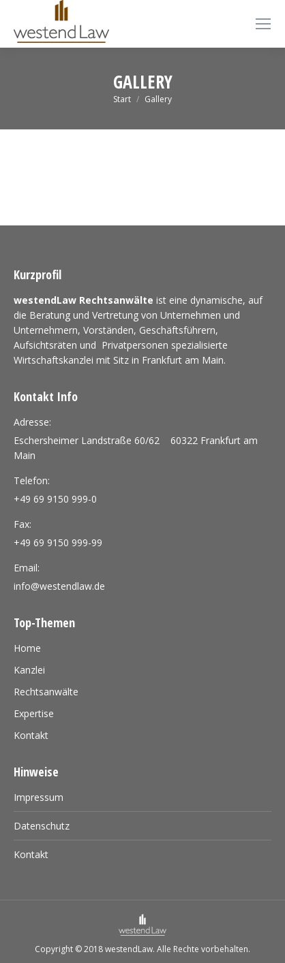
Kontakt (31, 854)
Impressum (38, 797)
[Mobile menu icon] (263, 24)
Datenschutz (42, 825)
